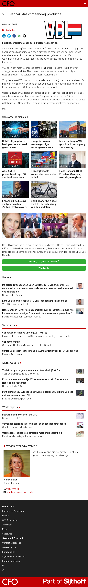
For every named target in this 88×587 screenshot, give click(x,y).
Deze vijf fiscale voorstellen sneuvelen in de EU (43, 174)
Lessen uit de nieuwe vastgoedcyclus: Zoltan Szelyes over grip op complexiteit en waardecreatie (14, 204)
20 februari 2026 (68, 166)
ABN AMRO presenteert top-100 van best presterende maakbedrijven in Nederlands (14, 174)
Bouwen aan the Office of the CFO (19, 414)
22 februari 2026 (11, 166)
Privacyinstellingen (11, 561)
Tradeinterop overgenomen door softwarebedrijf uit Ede (31, 370)
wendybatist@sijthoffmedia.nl (20, 492)
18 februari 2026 (39, 196)
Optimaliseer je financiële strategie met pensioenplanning (32, 433)
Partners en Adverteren (13, 511)
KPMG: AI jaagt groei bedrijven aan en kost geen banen (14, 144)
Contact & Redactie (11, 543)
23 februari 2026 (11, 136)
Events (5, 515)
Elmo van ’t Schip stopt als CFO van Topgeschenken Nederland (34, 300)
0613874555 (12, 488)
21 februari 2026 (39, 166)
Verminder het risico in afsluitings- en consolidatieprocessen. (34, 423)
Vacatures (8, 325)
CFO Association (10, 520)
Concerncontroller (11, 341)
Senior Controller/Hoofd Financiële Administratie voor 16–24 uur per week (40, 351)
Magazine (6, 529)
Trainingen (7, 524)
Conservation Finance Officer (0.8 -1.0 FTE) (24, 332)
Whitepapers (10, 407)
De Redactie (8, 30)
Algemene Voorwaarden (13, 556)
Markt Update (10, 362)
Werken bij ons (9, 547)
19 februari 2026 (11, 196)
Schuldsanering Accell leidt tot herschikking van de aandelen (44, 204)
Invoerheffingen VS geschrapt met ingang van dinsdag (72, 144)
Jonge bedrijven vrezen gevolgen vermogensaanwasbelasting (43, 144)
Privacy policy (8, 552)
